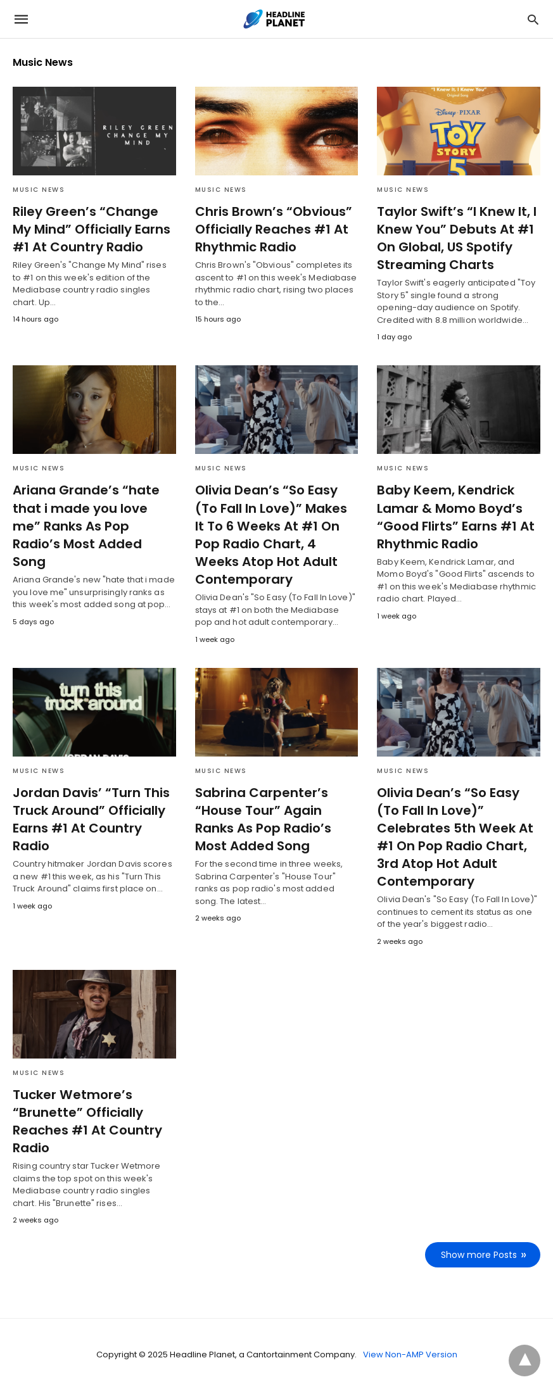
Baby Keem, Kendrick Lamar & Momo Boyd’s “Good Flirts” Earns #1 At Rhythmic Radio (452, 516)
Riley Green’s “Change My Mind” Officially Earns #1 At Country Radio (93, 229)
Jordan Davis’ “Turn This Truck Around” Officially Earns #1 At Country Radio (89, 817)
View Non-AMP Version (410, 1353)
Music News (39, 189)
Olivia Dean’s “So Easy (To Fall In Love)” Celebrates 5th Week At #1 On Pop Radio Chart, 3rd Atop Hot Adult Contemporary (451, 835)
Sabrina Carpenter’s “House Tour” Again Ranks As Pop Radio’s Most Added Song (262, 817)
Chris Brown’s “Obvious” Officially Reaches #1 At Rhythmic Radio (270, 229)
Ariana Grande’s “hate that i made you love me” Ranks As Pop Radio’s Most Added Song (92, 516)
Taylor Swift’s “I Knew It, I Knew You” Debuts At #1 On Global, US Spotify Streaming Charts (453, 238)
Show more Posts (479, 1253)
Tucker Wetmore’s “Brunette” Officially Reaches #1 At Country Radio (84, 1119)
